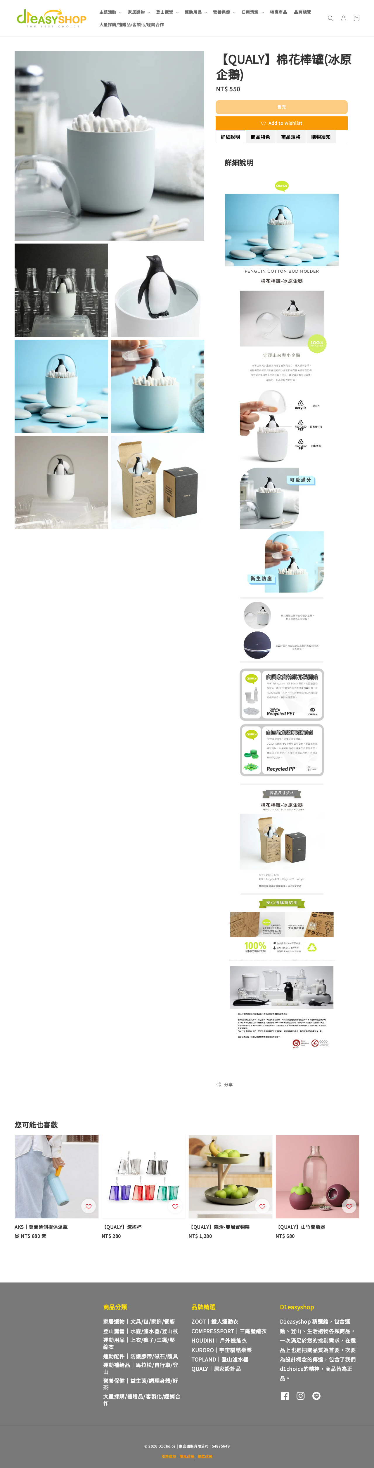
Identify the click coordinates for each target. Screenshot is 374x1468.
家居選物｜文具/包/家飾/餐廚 (139, 1321)
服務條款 (169, 1456)
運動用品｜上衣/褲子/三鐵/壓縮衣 (139, 1343)
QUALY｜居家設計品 (216, 1368)
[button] (330, 18)
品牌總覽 (302, 12)
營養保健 (221, 12)
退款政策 (205, 1456)
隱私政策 (187, 1456)
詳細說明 (230, 136)
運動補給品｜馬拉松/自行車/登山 (140, 1368)
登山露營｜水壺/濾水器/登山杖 (140, 1331)
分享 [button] (224, 1084)
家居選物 (136, 12)
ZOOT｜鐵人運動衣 (214, 1321)
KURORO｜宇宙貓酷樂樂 (221, 1350)
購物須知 (320, 136)
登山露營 (164, 12)
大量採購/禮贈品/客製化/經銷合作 (131, 24)
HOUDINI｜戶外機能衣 (219, 1340)
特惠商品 (278, 12)
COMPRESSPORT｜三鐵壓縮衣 (229, 1331)
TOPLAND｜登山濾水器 (220, 1359)
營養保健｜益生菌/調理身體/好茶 (140, 1384)
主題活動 (107, 12)
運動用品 (193, 12)
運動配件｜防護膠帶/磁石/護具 (140, 1356)
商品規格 (290, 136)
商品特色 (260, 136)
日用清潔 (250, 12)
